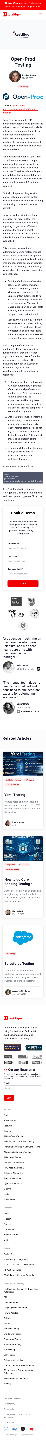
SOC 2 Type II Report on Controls (19, 1275)
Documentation (11, 1302)
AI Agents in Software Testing (17, 1152)
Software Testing (12, 869)
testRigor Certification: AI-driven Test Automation (21, 1290)
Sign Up (7, 1189)
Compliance (10, 865)
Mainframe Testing (12, 1344)
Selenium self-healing (14, 1360)
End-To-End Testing (12, 1334)
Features (8, 1126)
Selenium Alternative (13, 1173)
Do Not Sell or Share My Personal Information (17, 1416)
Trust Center (9, 1423)
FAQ (5, 1297)
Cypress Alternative (13, 1183)
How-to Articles (11, 1313)
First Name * (13, 543)
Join (9, 1098)
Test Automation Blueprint (16, 1378)
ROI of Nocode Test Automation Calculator (18, 1371)
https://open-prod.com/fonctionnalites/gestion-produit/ (20, 109)
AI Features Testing (12, 1157)
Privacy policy (9, 1404)
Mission (7, 1219)
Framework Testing (12, 1339)
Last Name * (13, 556)
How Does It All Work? (14, 1168)
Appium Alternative (12, 1178)
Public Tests (9, 1199)
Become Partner (11, 1234)
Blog (6, 1240)
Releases (8, 1318)
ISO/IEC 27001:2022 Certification (19, 1265)
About (6, 1213)
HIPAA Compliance (12, 1270)
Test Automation (12, 785)
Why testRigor (10, 1120)
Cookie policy (9, 1409)
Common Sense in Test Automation (20, 1365)
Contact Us (9, 1229)
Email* (7, 1083)
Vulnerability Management (16, 1259)
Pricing (7, 1115)
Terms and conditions (12, 1398)
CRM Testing (9, 1355)
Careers (7, 1224)
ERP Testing (23, 87)
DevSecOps (9, 1254)
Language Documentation (15, 1308)
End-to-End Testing (13, 780)
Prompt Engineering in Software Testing (22, 1147)
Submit (23, 583)
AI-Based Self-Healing (14, 1162)
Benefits (7, 1131)
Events (7, 1323)
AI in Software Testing (14, 1136)
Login (6, 1194)
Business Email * (15, 569)
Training (7, 1384)
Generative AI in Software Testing (19, 1141)
